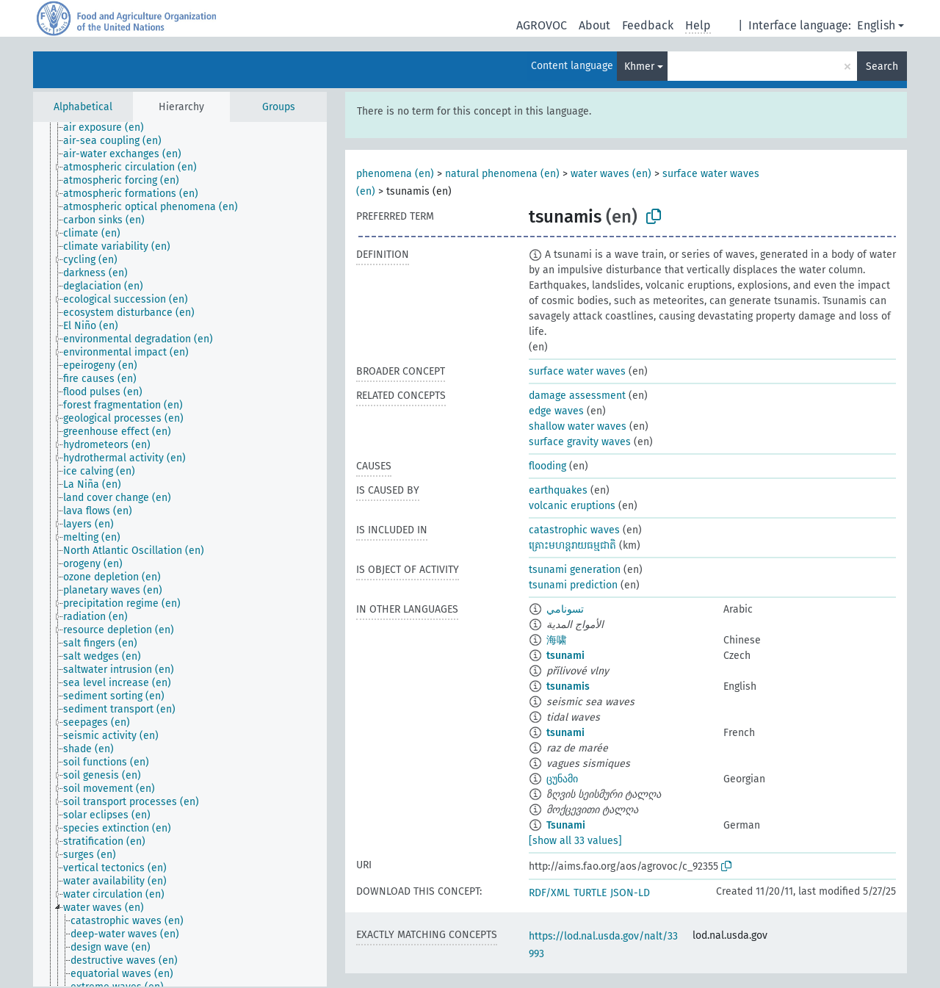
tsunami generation (575, 569)
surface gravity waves (580, 442)
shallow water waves (577, 426)
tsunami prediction (573, 585)
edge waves (556, 411)
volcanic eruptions (572, 506)
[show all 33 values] (575, 840)
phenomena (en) (395, 173)
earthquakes (558, 490)
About (594, 25)
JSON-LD (630, 893)
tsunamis (568, 686)
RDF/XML (549, 893)
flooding (547, 466)
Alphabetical (83, 107)
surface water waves (577, 371)
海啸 (556, 640)
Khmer (639, 66)
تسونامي (565, 609)
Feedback (647, 25)
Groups (278, 107)
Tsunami (565, 825)
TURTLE (590, 893)
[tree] (180, 554)
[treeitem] (109, 127)
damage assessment (577, 395)
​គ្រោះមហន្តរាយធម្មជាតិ (572, 545)
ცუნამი (562, 779)
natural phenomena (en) (502, 173)
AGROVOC (541, 25)
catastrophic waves (574, 530)
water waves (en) (611, 173)
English (876, 25)
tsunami (565, 655)
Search (882, 66)
